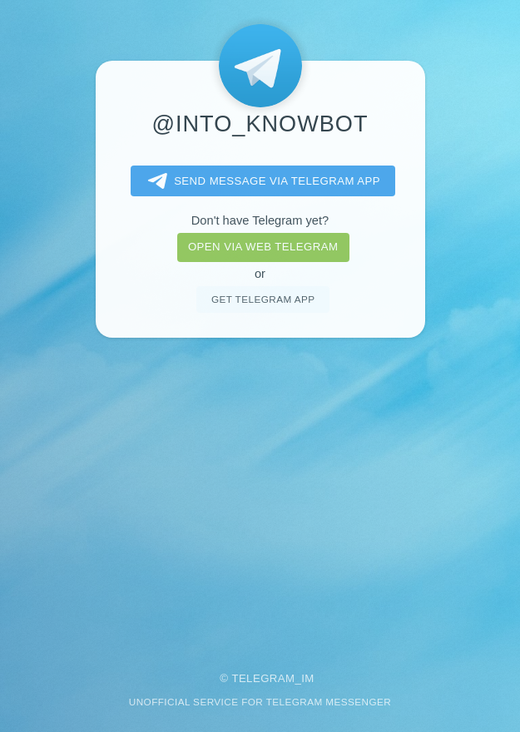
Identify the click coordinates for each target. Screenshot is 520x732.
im (307, 678)
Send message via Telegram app (260, 181)
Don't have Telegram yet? (260, 220)
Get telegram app (262, 299)
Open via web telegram (263, 246)
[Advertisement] (260, 493)
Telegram (263, 678)
